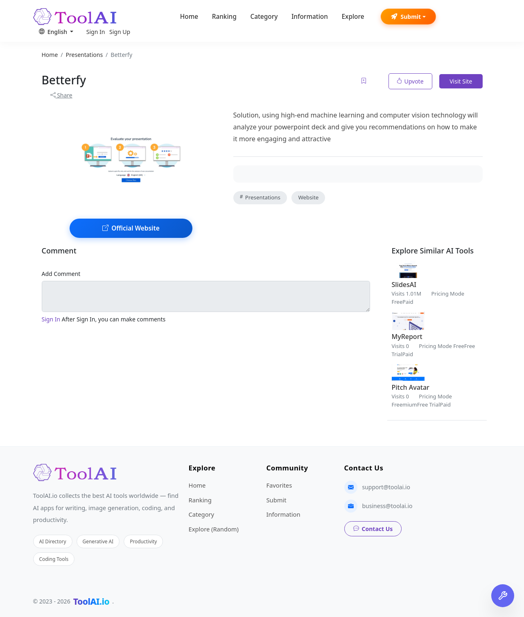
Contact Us (373, 529)
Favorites (279, 485)
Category (264, 16)
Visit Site (460, 81)
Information (309, 16)
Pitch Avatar (410, 387)
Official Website (131, 228)
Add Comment (61, 274)
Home (189, 16)
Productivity (143, 541)
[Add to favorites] (364, 81)
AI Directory (52, 541)
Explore (352, 16)
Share (61, 95)
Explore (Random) (214, 529)
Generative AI (98, 541)
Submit (406, 16)
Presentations (260, 197)
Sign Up (119, 32)
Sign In (95, 32)
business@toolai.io (387, 506)
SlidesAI (404, 284)
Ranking (224, 16)
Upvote (410, 81)
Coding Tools (54, 559)
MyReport (407, 336)
